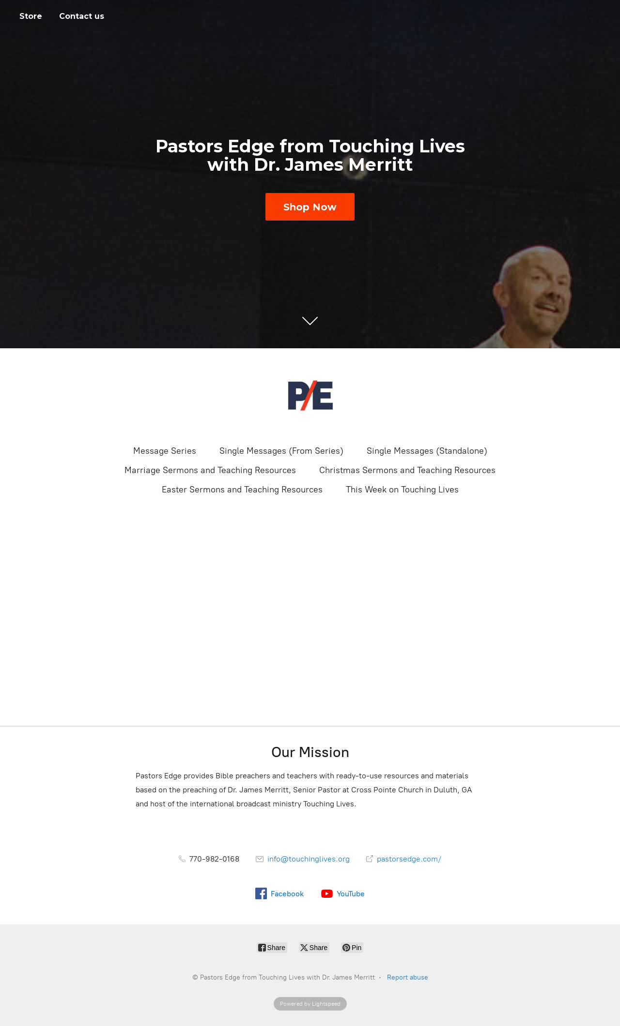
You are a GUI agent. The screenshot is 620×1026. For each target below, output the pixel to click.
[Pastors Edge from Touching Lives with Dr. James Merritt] (310, 396)
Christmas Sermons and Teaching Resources (407, 470)
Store (30, 16)
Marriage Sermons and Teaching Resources (210, 470)
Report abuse (407, 977)
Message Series (164, 451)
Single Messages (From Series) (281, 451)
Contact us (81, 16)
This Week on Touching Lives (402, 489)
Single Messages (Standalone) (427, 451)
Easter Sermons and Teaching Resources (242, 489)
